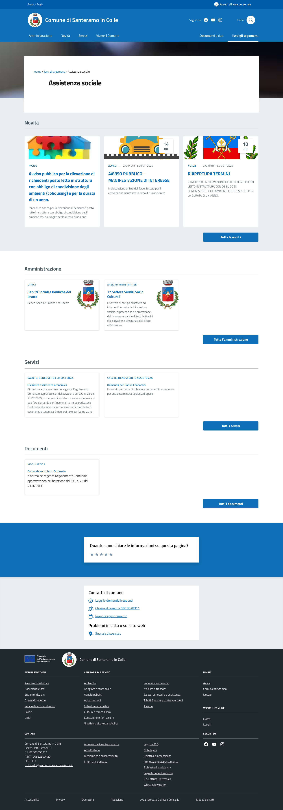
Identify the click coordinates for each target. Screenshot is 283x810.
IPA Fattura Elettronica (157, 779)
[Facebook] (204, 20)
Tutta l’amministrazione (231, 339)
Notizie (192, 166)
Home (37, 71)
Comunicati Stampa (215, 689)
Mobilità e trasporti (155, 689)
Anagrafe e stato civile (97, 689)
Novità (65, 35)
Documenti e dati (35, 689)
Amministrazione (40, 35)
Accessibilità (32, 799)
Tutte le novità (231, 237)
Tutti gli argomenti (54, 71)
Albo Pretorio (92, 750)
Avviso (33, 166)
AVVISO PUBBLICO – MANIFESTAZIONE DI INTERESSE (138, 176)
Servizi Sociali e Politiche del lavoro (49, 294)
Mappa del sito (205, 799)
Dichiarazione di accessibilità (101, 756)
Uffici (28, 717)
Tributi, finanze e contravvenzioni (163, 700)
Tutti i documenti (231, 503)
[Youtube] (211, 20)
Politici (28, 712)
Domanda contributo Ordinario (47, 471)
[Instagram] (219, 20)
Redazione (117, 799)
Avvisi (206, 683)
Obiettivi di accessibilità (157, 756)
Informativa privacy (95, 761)
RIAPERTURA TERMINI (209, 173)
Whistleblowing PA (155, 784)
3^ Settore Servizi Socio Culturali (125, 294)
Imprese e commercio (156, 683)
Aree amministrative (37, 683)
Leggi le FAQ (151, 744)
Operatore (88, 799)
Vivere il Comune (107, 35)
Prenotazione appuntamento (161, 761)
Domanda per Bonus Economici (126, 385)
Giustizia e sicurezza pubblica (101, 723)
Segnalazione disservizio (158, 773)
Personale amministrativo (40, 706)
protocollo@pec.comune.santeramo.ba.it (49, 765)
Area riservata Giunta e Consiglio (159, 799)
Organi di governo (35, 700)
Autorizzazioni (92, 700)
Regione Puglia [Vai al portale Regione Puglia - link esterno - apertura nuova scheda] (35, 4)
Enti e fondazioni (35, 694)
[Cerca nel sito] (251, 20)
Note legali (150, 750)
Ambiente (90, 683)
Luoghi (207, 724)
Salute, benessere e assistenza (162, 694)
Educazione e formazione (99, 717)
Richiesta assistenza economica (47, 385)
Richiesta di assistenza (157, 767)
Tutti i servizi (231, 425)
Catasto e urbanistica (96, 706)
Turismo (148, 706)
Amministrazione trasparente (101, 744)
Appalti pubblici (93, 694)
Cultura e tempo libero (97, 712)
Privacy (60, 799)
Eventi (207, 719)
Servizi (83, 35)
